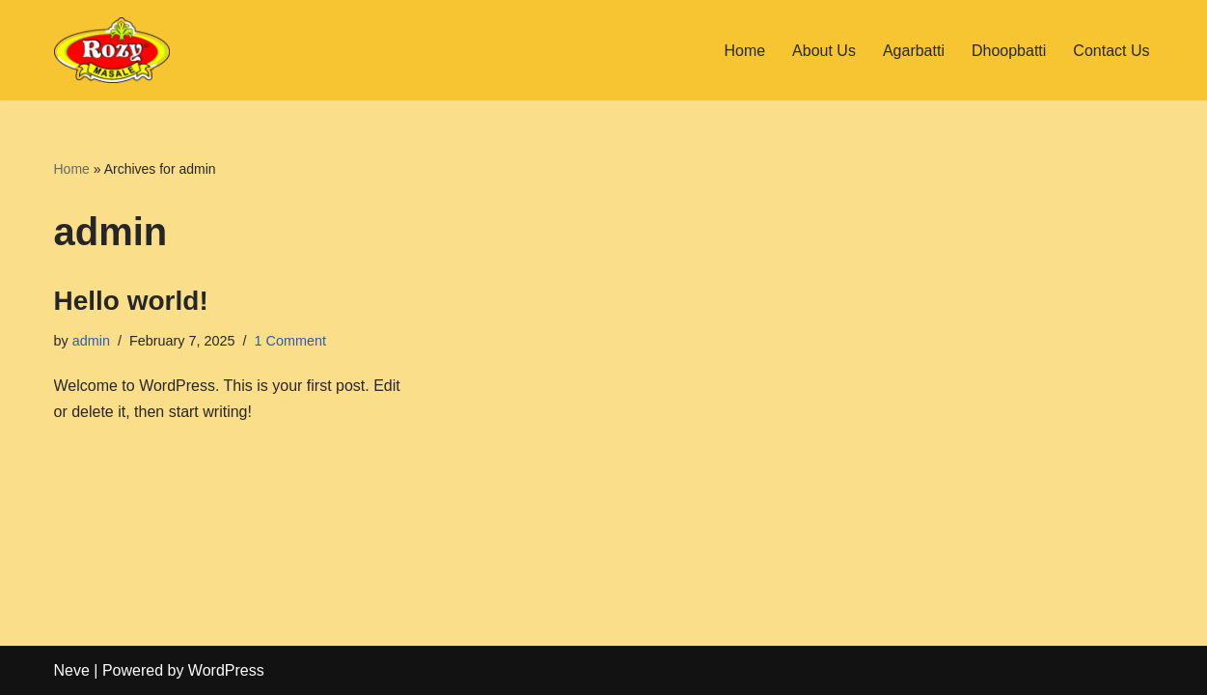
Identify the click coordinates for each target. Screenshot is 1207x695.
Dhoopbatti (1009, 50)
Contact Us (1111, 50)
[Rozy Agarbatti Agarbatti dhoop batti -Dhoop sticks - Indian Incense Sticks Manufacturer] (112, 50)
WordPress (226, 670)
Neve (72, 670)
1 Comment (290, 340)
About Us (824, 50)
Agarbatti (914, 50)
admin (91, 340)
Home (744, 50)
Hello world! (131, 301)
